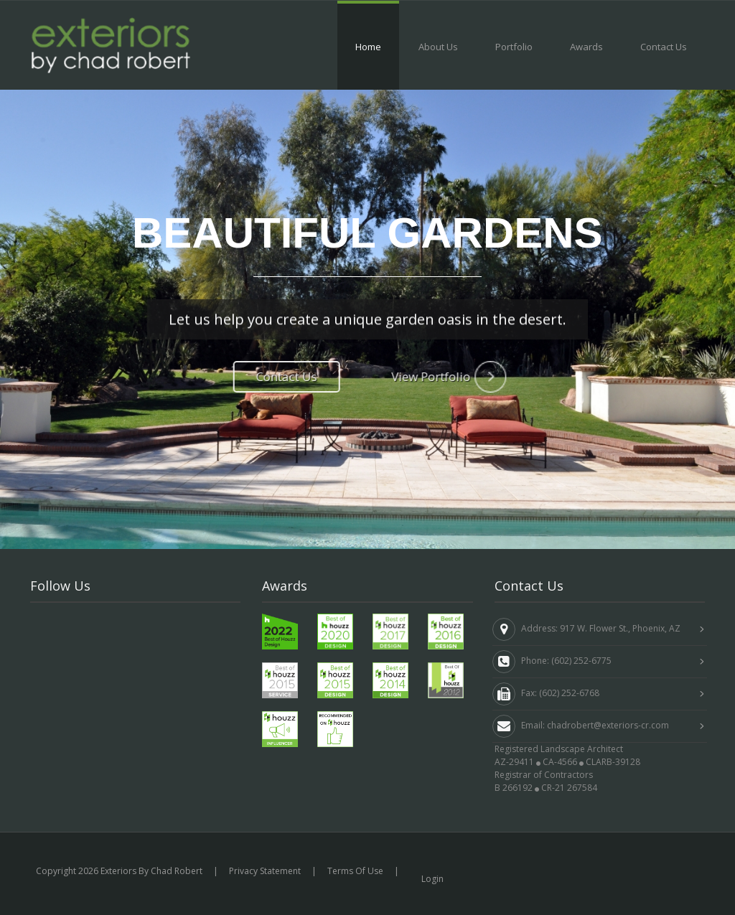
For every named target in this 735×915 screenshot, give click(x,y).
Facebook (62, 629)
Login (432, 879)
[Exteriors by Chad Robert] (111, 43)
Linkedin (59, 661)
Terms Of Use (355, 871)
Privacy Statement (265, 871)
